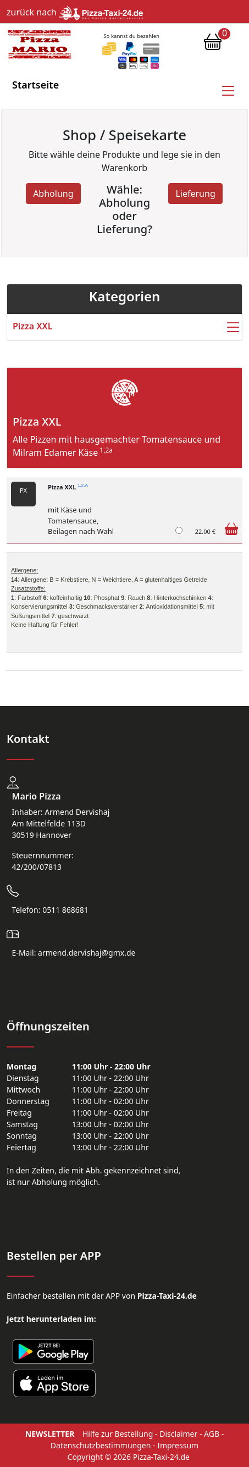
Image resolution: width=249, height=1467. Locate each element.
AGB (211, 1434)
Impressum (177, 1445)
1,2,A (83, 485)
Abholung (53, 193)
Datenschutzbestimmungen (101, 1445)
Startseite (35, 84)
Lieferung (195, 193)
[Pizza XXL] (178, 530)
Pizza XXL (68, 487)
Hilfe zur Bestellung (117, 1434)
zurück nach (75, 12)
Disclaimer (178, 1434)
